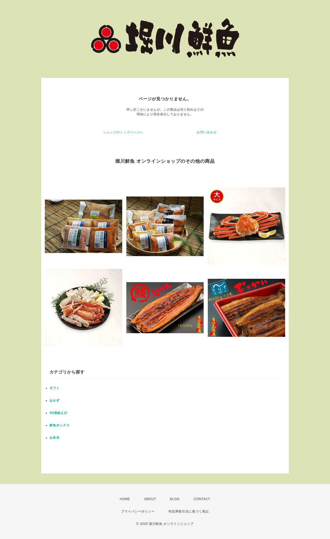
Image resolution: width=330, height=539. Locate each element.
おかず (55, 400)
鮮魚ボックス (60, 425)
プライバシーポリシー (138, 511)
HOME (125, 499)
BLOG (175, 499)
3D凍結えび (58, 413)
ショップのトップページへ (123, 132)
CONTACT (202, 499)
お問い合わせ (207, 132)
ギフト (55, 388)
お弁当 (55, 437)
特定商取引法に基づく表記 (189, 511)
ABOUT (150, 499)
